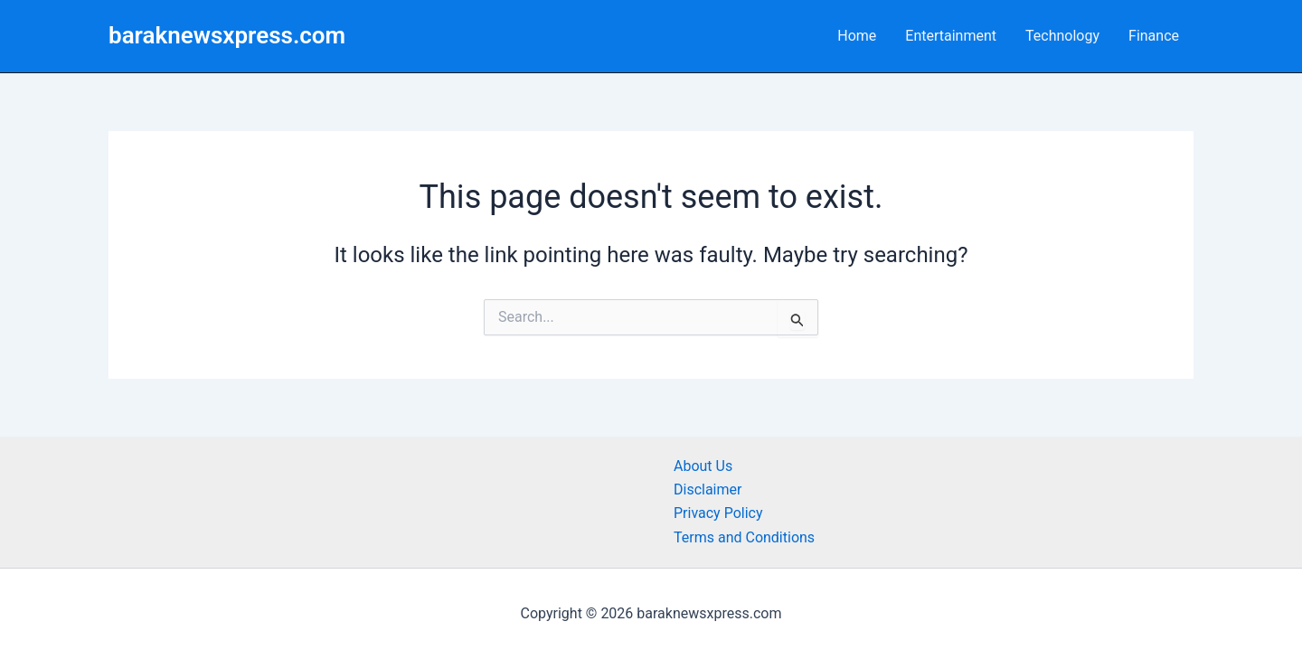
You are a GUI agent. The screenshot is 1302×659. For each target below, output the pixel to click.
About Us (703, 466)
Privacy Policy (718, 513)
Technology (1062, 35)
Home (856, 35)
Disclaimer (707, 489)
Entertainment (950, 35)
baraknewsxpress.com (226, 35)
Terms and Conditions (744, 537)
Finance (1153, 35)
